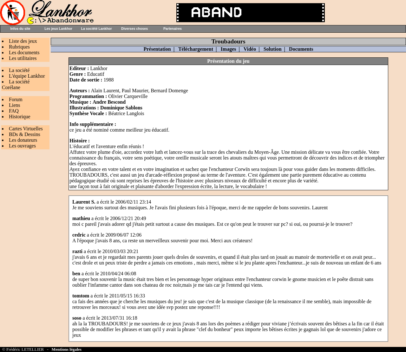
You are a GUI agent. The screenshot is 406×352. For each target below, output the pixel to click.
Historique (19, 116)
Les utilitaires (23, 58)
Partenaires (172, 28)
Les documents (24, 52)
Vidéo (250, 49)
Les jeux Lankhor (58, 28)
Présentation (157, 49)
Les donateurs (23, 140)
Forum (16, 99)
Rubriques (19, 46)
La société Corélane (15, 84)
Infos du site (20, 28)
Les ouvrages (22, 145)
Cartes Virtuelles (26, 128)
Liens (14, 105)
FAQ (14, 111)
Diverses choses (134, 28)
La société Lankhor (96, 28)
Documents (301, 49)
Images (228, 49)
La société (19, 70)
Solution (273, 49)
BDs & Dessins (24, 134)
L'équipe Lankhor (27, 76)
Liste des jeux (23, 41)
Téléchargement (195, 49)
